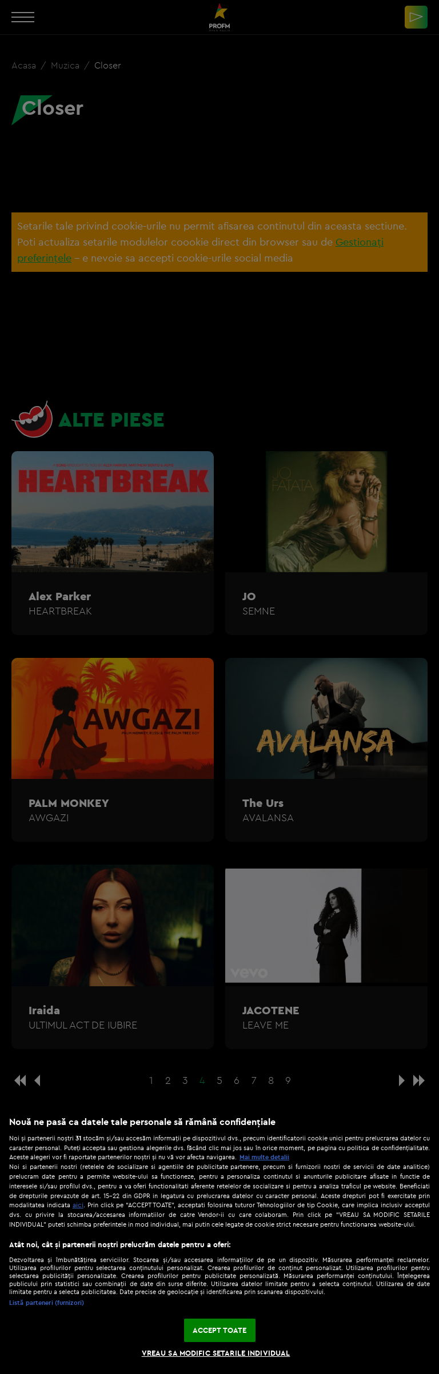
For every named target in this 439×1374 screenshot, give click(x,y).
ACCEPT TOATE (220, 1330)
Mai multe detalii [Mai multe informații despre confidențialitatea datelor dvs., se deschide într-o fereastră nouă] (264, 1157)
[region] (219, 1239)
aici (78, 1204)
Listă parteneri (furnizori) (46, 1303)
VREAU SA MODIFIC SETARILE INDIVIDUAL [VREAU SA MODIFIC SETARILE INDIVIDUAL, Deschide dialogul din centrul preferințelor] (216, 1352)
